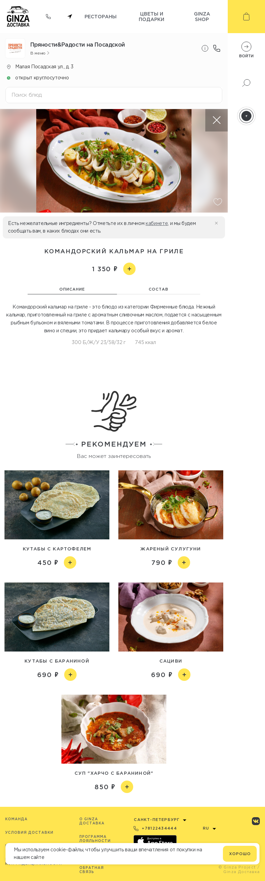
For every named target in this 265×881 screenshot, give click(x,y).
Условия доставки (29, 832)
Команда (16, 819)
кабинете (157, 223)
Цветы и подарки (151, 16)
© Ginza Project (237, 867)
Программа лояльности (95, 839)
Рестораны (101, 16)
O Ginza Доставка (92, 821)
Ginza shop (202, 16)
